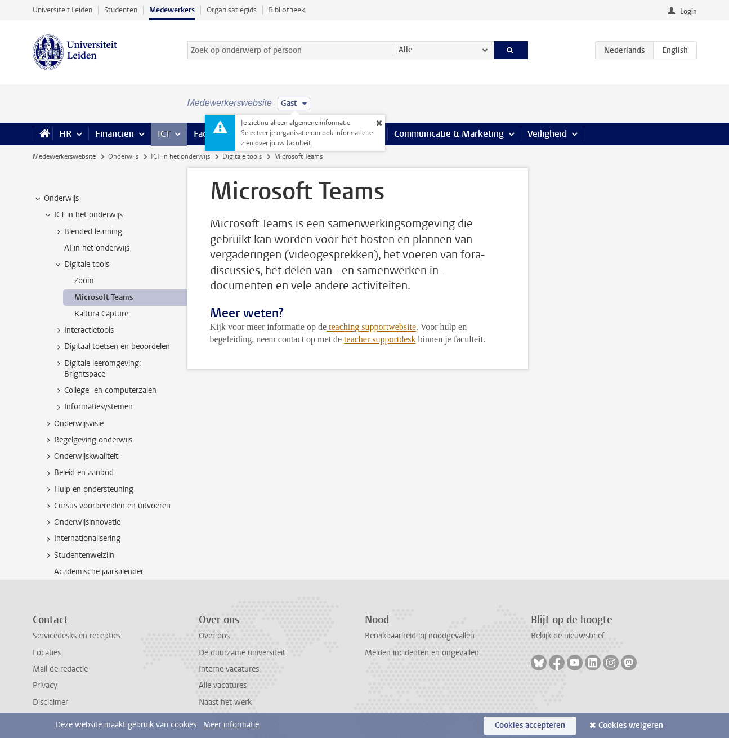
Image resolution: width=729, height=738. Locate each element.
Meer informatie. (232, 724)
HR (65, 134)
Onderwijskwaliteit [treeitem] (80, 456)
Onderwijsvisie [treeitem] (73, 424)
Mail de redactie (60, 669)
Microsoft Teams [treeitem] (103, 297)
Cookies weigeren (630, 725)
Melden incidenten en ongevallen (422, 652)
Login (688, 11)
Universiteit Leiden (62, 10)
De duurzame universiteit (242, 652)
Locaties (47, 652)
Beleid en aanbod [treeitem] (78, 472)
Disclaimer (50, 702)
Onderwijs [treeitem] (56, 198)
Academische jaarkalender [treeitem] (99, 571)
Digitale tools (242, 156)
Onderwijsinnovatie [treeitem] (81, 522)
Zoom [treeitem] (84, 280)
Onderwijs (123, 156)
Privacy (45, 685)
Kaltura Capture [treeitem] (101, 313)
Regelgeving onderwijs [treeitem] (87, 440)
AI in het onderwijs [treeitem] (96, 248)
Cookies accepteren (530, 725)
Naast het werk (225, 702)
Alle (406, 49)
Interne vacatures (229, 669)
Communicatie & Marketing (449, 134)
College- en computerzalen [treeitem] (104, 390)
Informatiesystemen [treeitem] (93, 407)
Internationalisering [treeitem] (81, 538)
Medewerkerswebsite (64, 156)
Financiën (114, 134)
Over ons (214, 635)
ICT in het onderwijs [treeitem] (83, 215)
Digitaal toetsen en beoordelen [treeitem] (111, 346)
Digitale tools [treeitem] (81, 264)
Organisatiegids (232, 10)
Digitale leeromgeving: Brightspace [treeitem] (97, 368)
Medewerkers (172, 10)
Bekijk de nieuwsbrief (568, 635)
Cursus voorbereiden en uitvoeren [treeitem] (107, 506)
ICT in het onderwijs (180, 156)
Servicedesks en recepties (76, 635)
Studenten (120, 10)
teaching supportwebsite (372, 327)
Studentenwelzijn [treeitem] (78, 555)
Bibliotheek (287, 10)
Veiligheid (547, 134)
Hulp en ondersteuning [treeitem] (88, 489)
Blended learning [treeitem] (87, 232)
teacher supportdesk (380, 339)
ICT (164, 134)
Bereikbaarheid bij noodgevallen (420, 635)
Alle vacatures (223, 685)
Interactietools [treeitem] (83, 330)
